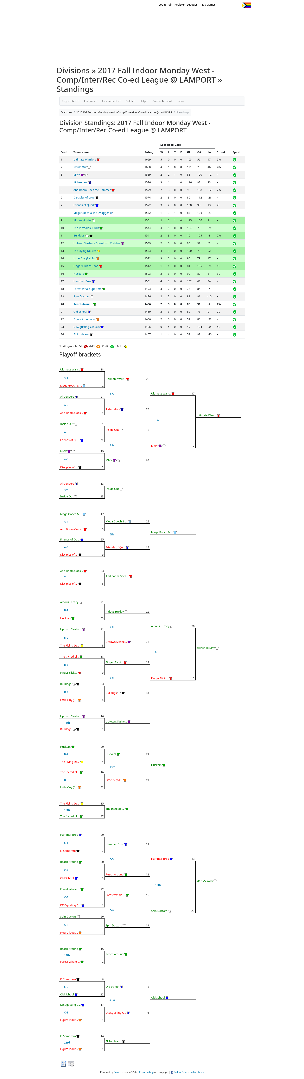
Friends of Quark (84, 205)
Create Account (162, 101)
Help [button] (143, 101)
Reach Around (82, 304)
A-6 (112, 445)
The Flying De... (70, 645)
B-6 (112, 677)
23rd (67, 1042)
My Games (209, 4)
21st (112, 999)
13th (112, 767)
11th (67, 722)
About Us (240, 15)
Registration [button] (69, 101)
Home (127, 15)
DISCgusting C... (70, 905)
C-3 (66, 897)
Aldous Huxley (82, 220)
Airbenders (80, 182)
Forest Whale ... (70, 889)
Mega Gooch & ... (71, 385)
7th (66, 577)
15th (67, 810)
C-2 (66, 870)
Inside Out (80, 167)
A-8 (66, 547)
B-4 (66, 692)
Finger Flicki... (69, 672)
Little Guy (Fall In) (84, 258)
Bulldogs (79, 235)
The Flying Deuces (85, 251)
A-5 (112, 394)
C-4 (66, 924)
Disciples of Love (84, 197)
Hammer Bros (82, 281)
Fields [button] (129, 101)
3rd (66, 490)
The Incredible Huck (86, 228)
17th (158, 885)
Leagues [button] (89, 101)
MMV (76, 174)
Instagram (237, 5)
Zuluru (117, 1072)
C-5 (112, 859)
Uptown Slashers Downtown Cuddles (96, 243)
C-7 (66, 987)
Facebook (230, 5)
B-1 (66, 610)
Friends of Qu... (70, 440)
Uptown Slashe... (70, 629)
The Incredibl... (69, 656)
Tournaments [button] (110, 101)
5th (112, 534)
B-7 (66, 754)
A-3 (66, 432)
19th (67, 955)
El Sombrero (81, 334)
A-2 (66, 405)
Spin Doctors (81, 296)
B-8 (66, 780)
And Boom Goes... (71, 413)
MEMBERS (160, 15)
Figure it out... (69, 932)
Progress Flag (246, 5)
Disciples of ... (69, 467)
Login (162, 4)
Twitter (222, 5)
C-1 (66, 843)
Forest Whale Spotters (87, 289)
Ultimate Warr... (70, 369)
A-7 (66, 521)
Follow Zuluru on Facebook (189, 1072)
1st (157, 419)
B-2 (66, 637)
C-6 (112, 910)
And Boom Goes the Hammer (92, 190)
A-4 (66, 459)
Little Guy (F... (68, 700)
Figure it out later (84, 319)
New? (142, 15)
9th (157, 652)
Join (170, 4)
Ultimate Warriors (84, 159)
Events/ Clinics (185, 15)
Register (179, 4)
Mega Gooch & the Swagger (91, 213)
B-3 (66, 664)
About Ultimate (215, 15)
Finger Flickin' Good (85, 266)
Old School (80, 311)
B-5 (112, 626)
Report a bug (146, 1072)
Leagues (192, 4)
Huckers (78, 273)
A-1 (66, 377)
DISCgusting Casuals (86, 327)
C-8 (66, 1012)
